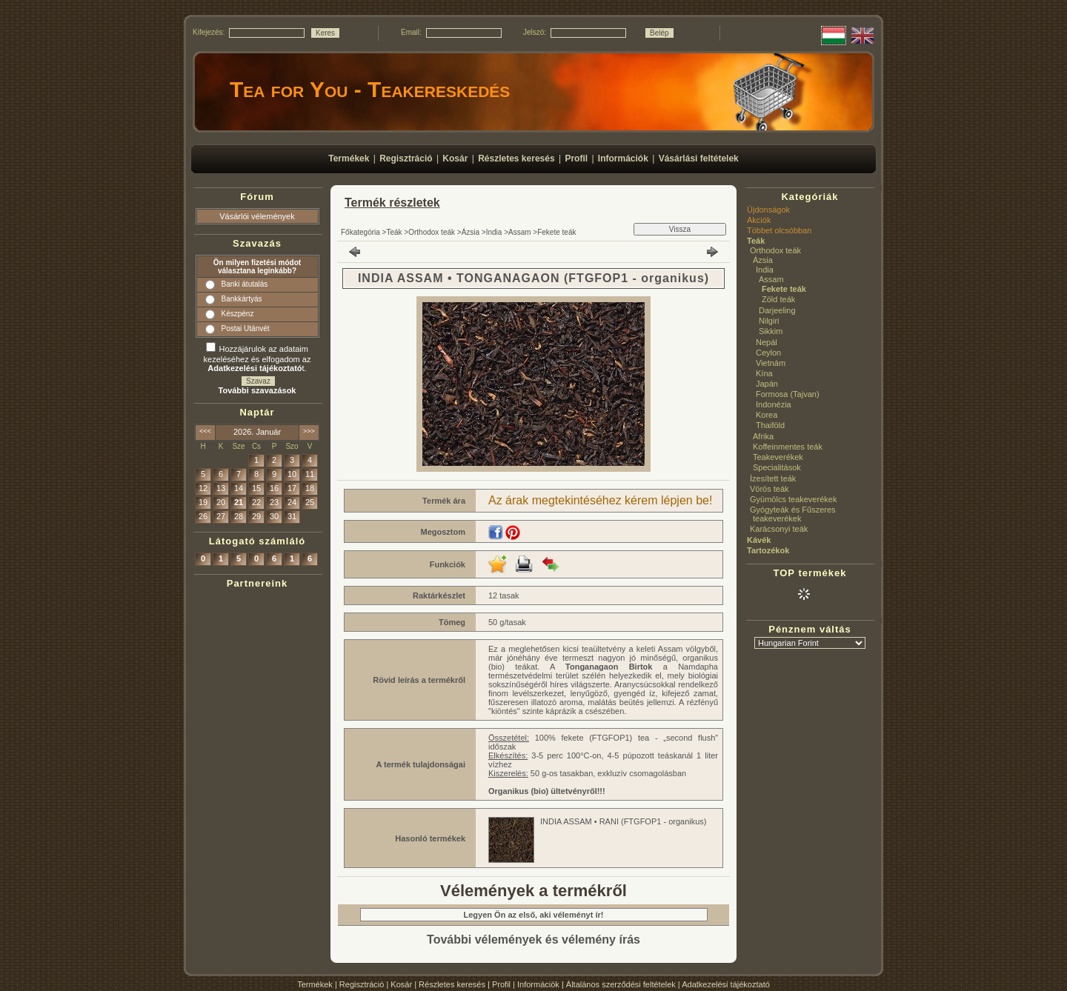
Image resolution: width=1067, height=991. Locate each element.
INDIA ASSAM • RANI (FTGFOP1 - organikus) (623, 821)
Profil (501, 984)
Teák (394, 232)
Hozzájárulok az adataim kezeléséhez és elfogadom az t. (257, 358)
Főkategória (360, 232)
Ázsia (470, 232)
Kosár (401, 984)
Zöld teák (778, 299)
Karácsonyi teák (779, 528)
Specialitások (777, 467)
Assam (519, 232)
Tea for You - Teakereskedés (370, 89)
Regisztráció (362, 984)
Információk (538, 984)
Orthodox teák (431, 232)
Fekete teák (556, 232)
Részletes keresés (452, 984)
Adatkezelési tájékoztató (726, 984)
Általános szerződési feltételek (621, 984)
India (494, 232)
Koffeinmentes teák (787, 446)
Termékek (315, 984)
